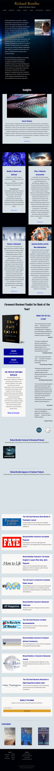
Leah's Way (27, 757)
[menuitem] (5, 10)
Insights (13, 754)
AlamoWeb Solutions (28, 767)
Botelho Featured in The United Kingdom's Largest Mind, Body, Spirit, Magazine (36, 559)
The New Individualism (27, 759)
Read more (14, 210)
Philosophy (7, 758)
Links (7, 756)
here (26, 78)
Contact (13, 755)
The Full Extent (27, 754)
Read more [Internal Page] (27, 141)
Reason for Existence (27, 755)
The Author (7, 754)
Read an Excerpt (13, 413)
